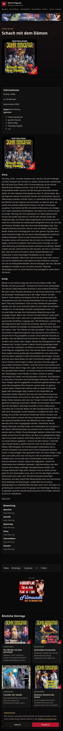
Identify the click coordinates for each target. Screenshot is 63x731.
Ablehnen (17, 725)
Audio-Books (8, 29)
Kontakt (58, 9)
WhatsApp (16, 568)
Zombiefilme (25, 9)
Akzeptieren (45, 725)
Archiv (44, 9)
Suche (51, 9)
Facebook (28, 568)
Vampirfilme (36, 9)
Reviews (5, 9)
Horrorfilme (13, 9)
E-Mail (43, 568)
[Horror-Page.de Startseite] (13, 4)
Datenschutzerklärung (47, 719)
